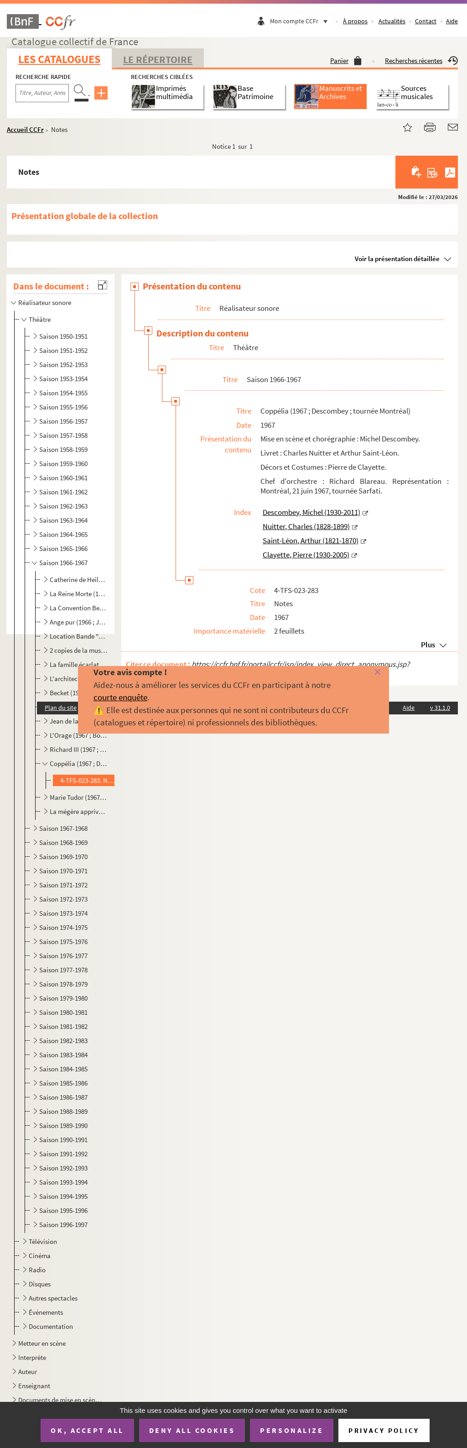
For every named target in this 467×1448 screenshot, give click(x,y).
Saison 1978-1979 (63, 984)
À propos (355, 21)
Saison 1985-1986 (63, 1083)
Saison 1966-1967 (63, 562)
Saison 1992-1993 (63, 1168)
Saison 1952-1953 (63, 364)
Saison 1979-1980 (63, 998)
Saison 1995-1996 (63, 1210)
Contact (425, 21)
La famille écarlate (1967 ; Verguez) (78, 664)
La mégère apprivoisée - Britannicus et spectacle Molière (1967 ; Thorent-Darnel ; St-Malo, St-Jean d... (78, 811)
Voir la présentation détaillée (397, 258)
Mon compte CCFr (301, 21)
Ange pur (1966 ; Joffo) (78, 622)
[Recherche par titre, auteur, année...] (42, 93)
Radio (37, 1269)
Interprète (32, 1357)
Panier (346, 60)
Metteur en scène (42, 1343)
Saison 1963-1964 (63, 520)
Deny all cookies (192, 1430)
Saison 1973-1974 (63, 913)
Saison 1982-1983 (63, 1040)
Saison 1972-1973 (63, 899)
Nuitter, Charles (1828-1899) (306, 526)
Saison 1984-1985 (63, 1069)
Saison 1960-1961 (63, 477)
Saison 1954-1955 (63, 392)
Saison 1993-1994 (63, 1182)
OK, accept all (87, 1430)
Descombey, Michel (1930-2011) (311, 512)
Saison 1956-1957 (63, 421)
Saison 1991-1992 (63, 1153)
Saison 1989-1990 (63, 1125)
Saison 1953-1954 (63, 378)
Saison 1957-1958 (63, 435)
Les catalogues (59, 59)
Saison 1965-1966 (63, 548)
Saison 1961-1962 (63, 492)
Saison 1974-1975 (63, 927)
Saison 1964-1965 (63, 534)
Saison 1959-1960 (63, 463)
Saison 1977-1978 (63, 969)
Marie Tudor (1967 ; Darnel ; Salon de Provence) (78, 797)
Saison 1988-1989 (63, 1111)
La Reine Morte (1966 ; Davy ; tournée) (78, 593)
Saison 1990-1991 (63, 1139)
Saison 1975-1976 (63, 941)
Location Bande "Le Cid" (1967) (78, 636)
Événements (46, 1312)
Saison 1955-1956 (63, 407)
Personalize (291, 1430)
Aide (452, 21)
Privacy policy (383, 1430)
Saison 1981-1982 (63, 1026)
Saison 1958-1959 (63, 449)
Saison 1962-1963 (63, 506)
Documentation (51, 1326)
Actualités (392, 21)
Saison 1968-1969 (63, 842)
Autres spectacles (53, 1298)
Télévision (43, 1241)
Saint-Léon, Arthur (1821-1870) (310, 540)
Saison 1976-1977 (63, 955)
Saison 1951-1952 (63, 350)
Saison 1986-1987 (63, 1097)
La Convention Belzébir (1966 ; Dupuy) (78, 607)
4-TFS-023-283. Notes (88, 780)
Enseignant (34, 1385)
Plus (428, 645)
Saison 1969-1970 (63, 856)
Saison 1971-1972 (63, 885)
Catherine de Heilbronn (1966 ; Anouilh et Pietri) (78, 579)
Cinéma (40, 1255)
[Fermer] (368, 672)
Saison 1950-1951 (63, 336)
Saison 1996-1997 (63, 1224)
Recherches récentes (421, 60)
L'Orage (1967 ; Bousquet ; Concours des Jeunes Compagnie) (78, 735)
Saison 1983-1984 (63, 1054)
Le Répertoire (157, 59)
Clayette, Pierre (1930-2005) (306, 555)
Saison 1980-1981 (63, 1012)
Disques (40, 1284)
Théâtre (40, 319)
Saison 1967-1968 (63, 828)
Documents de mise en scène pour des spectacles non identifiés (61, 1400)
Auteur (27, 1371)
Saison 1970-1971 (63, 870)
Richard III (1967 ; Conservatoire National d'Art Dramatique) (78, 749)
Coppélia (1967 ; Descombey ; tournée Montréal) (78, 763)
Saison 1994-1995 (63, 1196)
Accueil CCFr (25, 129)
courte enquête (120, 697)
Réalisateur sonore (44, 302)
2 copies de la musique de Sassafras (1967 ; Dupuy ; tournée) (78, 650)
